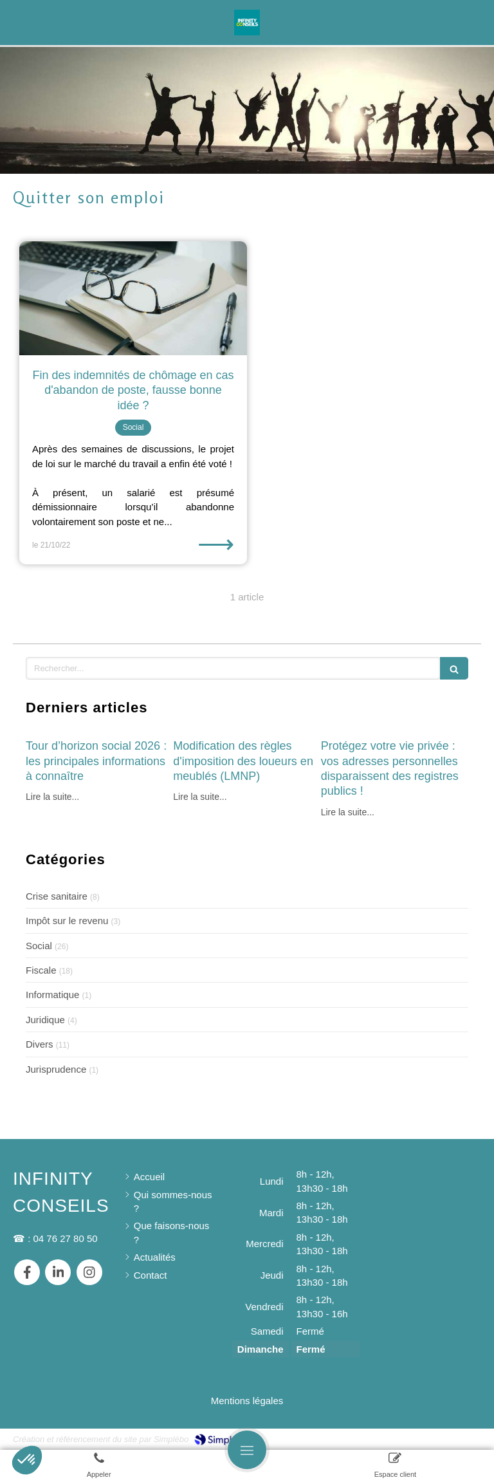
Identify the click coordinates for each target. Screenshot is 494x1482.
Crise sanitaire (56, 896)
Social (39, 945)
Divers (39, 1044)
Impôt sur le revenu (67, 920)
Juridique (45, 1019)
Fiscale (41, 970)
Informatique (52, 994)
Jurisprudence (56, 1069)
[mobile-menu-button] (247, 1449)
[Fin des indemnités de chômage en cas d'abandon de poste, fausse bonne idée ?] (133, 298)
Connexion (458, 1437)
